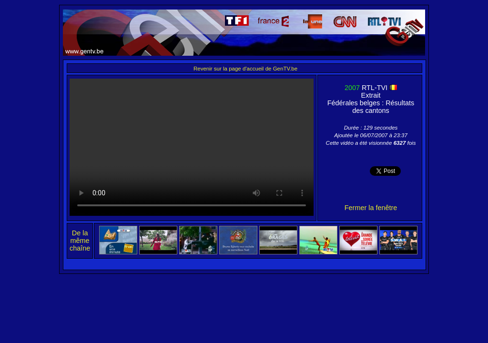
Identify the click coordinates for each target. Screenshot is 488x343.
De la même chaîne (80, 240)
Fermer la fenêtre (371, 208)
